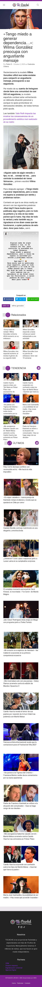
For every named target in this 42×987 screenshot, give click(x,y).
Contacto (27, 983)
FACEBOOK (8, 299)
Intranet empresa (11, 965)
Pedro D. (9, 64)
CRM (7, 963)
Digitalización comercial (13, 968)
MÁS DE (6, 306)
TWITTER (20, 299)
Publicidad (20, 983)
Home (14, 983)
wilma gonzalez (18, 306)
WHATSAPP (33, 299)
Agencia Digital (10, 970)
